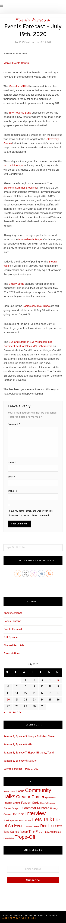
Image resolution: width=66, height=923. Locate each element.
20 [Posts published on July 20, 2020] (8, 700)
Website (12, 491)
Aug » (17, 713)
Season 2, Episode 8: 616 (18, 744)
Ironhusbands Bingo (30, 239)
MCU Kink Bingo (13, 165)
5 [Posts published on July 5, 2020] (58, 680)
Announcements (13, 613)
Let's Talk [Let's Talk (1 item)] (27, 820)
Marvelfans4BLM (19, 86)
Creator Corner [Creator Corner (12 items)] (30, 796)
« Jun (7, 713)
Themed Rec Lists (14, 645)
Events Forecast (33, 20)
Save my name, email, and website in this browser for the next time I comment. (31, 513)
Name (12, 462)
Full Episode (11, 637)
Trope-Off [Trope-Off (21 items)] (25, 837)
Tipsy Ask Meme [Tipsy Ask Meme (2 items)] (52, 832)
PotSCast (24, 41)
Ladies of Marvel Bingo (36, 305)
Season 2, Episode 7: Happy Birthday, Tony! (29, 753)
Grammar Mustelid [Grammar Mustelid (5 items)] (35, 808)
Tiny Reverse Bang (20, 112)
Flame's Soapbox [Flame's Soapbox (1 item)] (47, 803)
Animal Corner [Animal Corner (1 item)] (9, 791)
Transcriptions (12, 653)
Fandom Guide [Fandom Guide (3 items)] (30, 802)
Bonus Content (12, 621)
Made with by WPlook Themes (19, 918)
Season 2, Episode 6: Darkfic (20, 761)
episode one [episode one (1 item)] (50, 797)
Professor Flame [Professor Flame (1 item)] (32, 826)
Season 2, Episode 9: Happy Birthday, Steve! (29, 736)
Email (11, 476)
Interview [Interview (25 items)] (35, 813)
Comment (14, 424)
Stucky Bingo (16, 283)
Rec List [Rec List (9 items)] (47, 826)
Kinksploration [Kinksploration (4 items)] (13, 820)
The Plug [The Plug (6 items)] (35, 831)
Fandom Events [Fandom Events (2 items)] (12, 803)
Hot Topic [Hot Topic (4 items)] (18, 814)
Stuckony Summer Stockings (20, 187)
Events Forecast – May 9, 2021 (22, 769)
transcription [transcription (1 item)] (9, 838)
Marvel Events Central (17, 62)
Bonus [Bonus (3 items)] (20, 791)
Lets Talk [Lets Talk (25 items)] (42, 819)
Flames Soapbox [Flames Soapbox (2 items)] (12, 808)
